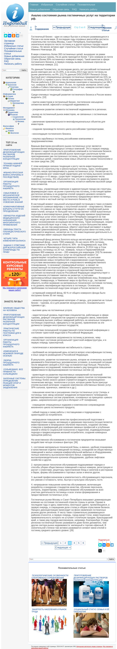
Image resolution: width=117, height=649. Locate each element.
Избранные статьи (13, 46)
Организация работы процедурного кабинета (11, 185)
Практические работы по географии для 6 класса (12, 331)
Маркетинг (15, 101)
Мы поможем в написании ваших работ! (15, 289)
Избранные (47, 4)
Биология (12, 85)
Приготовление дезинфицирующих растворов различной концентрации (14, 154)
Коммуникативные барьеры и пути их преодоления (13, 208)
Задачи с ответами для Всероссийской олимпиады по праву (14, 248)
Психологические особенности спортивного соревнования (50, 576)
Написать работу (13, 64)
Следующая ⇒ (96, 27)
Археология (10, 82)
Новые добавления (14, 56)
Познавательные (86, 4)
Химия (11, 131)
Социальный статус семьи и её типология (91, 610)
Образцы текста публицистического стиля (14, 231)
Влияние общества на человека (14, 309)
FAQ (6, 61)
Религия (14, 114)
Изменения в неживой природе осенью (13, 353)
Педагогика (13, 112)
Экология (14, 133)
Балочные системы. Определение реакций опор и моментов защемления (14, 383)
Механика (9, 110)
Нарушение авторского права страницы (89, 646)
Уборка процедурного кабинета (11, 362)
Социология (18, 117)
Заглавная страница (9, 42)
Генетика (14, 87)
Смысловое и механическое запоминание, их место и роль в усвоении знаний (13, 197)
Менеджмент (9, 108)
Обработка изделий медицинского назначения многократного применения (14, 220)
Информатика (9, 94)
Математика (18, 103)
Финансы (9, 128)
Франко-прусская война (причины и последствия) (13, 174)
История (9, 96)
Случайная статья (13, 48)
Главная (34, 4)
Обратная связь (12, 59)
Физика (20, 121)
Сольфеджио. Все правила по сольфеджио (13, 371)
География (17, 89)
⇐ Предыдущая (62, 27)
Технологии (20, 119)
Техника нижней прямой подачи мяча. (12, 165)
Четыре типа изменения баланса (14, 239)
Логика (11, 98)
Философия (8, 126)
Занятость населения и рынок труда (49, 610)
